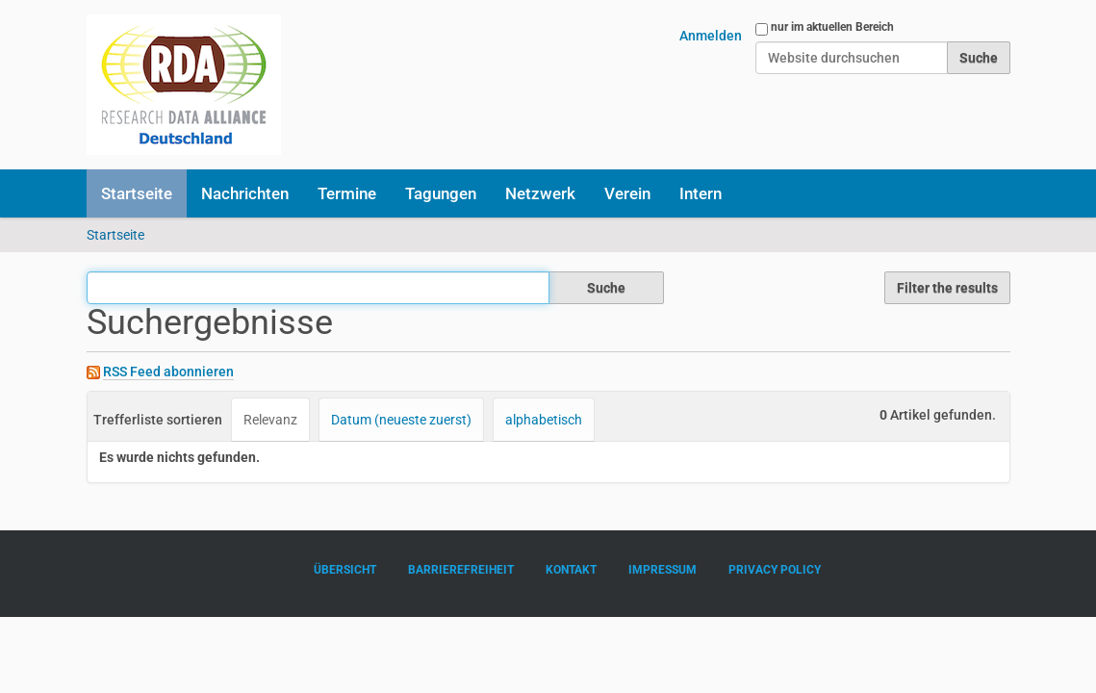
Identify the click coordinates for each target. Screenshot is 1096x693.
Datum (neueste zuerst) (401, 419)
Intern (700, 193)
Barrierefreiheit (461, 570)
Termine (347, 193)
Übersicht (345, 570)
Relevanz (270, 419)
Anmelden (710, 35)
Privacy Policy (774, 570)
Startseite (136, 193)
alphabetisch (543, 419)
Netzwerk (540, 193)
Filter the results (947, 287)
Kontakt (571, 570)
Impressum (662, 570)
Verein (627, 193)
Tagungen (440, 193)
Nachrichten (245, 193)
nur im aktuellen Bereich (832, 27)
